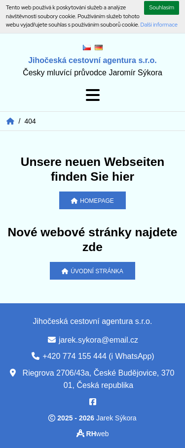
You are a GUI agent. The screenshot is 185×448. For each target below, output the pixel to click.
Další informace (159, 24)
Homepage (92, 200)
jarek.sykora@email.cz (98, 340)
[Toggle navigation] (93, 95)
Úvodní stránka (92, 271)
